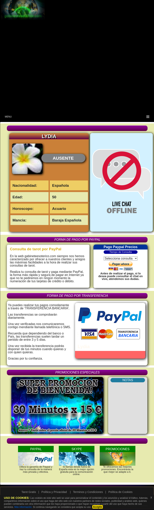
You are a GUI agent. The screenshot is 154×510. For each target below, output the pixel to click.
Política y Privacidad (54, 492)
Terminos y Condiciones (88, 492)
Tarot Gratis (28, 492)
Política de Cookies (120, 492)
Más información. (23, 507)
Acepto (97, 506)
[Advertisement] (107, 28)
